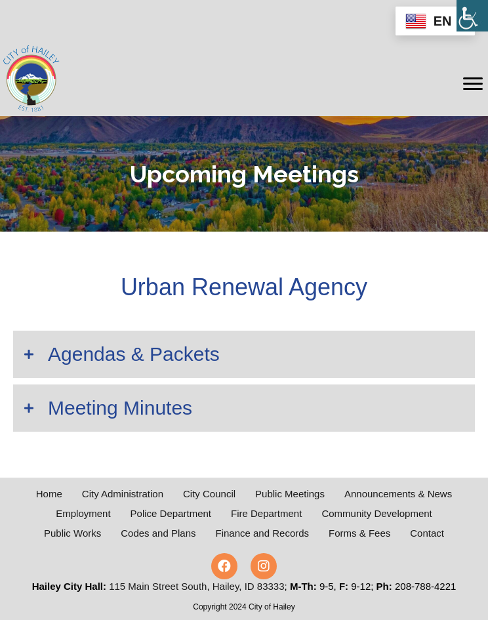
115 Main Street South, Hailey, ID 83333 (196, 586)
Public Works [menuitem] (72, 533)
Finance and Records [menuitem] (263, 533)
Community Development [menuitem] (376, 513)
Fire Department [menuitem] (266, 513)
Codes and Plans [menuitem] (158, 533)
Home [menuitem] (49, 493)
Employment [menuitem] (83, 513)
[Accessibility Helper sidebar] (472, 15)
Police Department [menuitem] (171, 513)
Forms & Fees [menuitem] (359, 533)
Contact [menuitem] (427, 533)
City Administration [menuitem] (122, 493)
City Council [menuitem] (209, 493)
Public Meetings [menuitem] (290, 493)
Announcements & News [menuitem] (398, 493)
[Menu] (473, 84)
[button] (244, 354)
